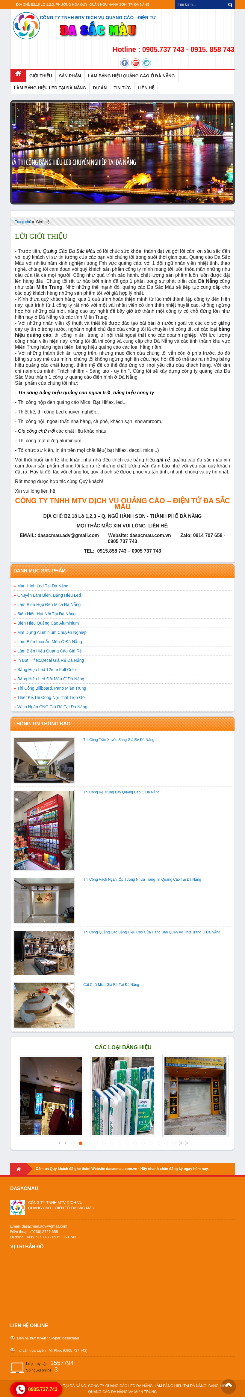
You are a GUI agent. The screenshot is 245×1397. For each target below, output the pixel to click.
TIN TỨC (122, 87)
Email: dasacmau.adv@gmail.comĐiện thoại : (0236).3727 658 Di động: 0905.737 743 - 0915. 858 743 (43, 1231)
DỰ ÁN (100, 87)
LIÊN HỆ (146, 87)
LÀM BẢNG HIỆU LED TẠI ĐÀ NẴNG (50, 87)
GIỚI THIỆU (40, 75)
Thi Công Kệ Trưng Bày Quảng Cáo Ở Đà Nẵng (121, 792)
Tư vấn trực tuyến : (32, 1350)
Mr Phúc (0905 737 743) (68, 1350)
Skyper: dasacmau (64, 1338)
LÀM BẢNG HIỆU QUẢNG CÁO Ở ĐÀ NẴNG (131, 75)
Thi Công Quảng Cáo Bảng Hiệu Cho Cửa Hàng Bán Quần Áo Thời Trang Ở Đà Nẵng (151, 932)
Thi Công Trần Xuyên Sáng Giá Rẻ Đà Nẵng (118, 740)
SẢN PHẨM (70, 75)
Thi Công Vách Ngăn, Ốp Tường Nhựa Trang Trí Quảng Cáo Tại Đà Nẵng (142, 879)
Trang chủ (23, 222)
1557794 (62, 1363)
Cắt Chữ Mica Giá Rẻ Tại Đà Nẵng (111, 985)
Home (21, 1169)
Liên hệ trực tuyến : (32, 1338)
